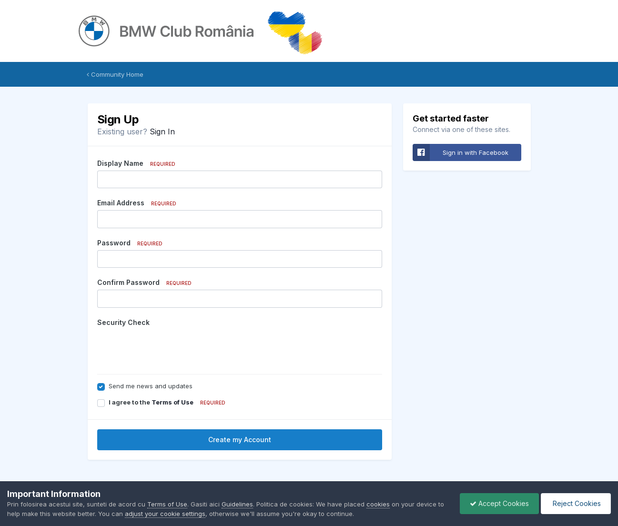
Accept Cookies (499, 503)
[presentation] (169, 348)
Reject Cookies (576, 503)
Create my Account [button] (239, 439)
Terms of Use (172, 402)
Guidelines (237, 504)
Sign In (162, 131)
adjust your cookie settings (165, 513)
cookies (378, 504)
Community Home (115, 74)
